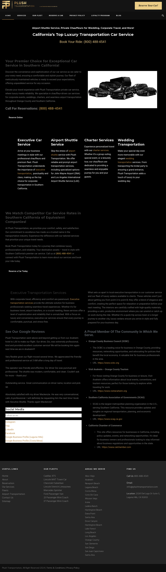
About (5, 480)
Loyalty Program (100, 15)
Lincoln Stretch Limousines (57, 487)
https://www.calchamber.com (116, 447)
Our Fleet (37, 15)
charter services (101, 150)
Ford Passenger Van (53, 494)
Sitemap (6, 501)
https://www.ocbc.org (108, 363)
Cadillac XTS (50, 476)
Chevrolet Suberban (53, 483)
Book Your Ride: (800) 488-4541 (83, 42)
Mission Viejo (91, 498)
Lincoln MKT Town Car (55, 480)
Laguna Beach (91, 487)
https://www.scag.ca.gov (110, 419)
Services (21, 15)
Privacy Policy (77, 15)
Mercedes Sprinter (53, 490)
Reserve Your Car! (148, 5)
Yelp (7, 426)
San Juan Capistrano (94, 551)
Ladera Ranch (91, 506)
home (8, 15)
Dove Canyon (91, 521)
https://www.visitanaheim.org (112, 391)
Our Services (8, 487)
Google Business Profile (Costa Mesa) (24, 440)
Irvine (87, 502)
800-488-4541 (141, 476)
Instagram (10, 422)
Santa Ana (90, 517)
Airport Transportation (13, 494)
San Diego (89, 547)
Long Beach (90, 532)
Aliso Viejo (90, 476)
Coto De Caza (91, 495)
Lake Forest (90, 529)
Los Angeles (90, 536)
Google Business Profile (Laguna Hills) (24, 437)
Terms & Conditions (56, 568)
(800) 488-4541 (50, 108)
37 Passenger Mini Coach (56, 501)
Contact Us (7, 498)
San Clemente (91, 544)
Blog (118, 15)
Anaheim (89, 480)
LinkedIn (9, 429)
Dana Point (90, 514)
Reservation (8, 483)
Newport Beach (92, 483)
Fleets (5, 490)
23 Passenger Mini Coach (56, 497)
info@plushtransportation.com (142, 487)
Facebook (10, 433)
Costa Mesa (90, 491)
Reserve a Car (56, 15)
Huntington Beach (93, 510)
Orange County (92, 540)
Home (5, 476)
